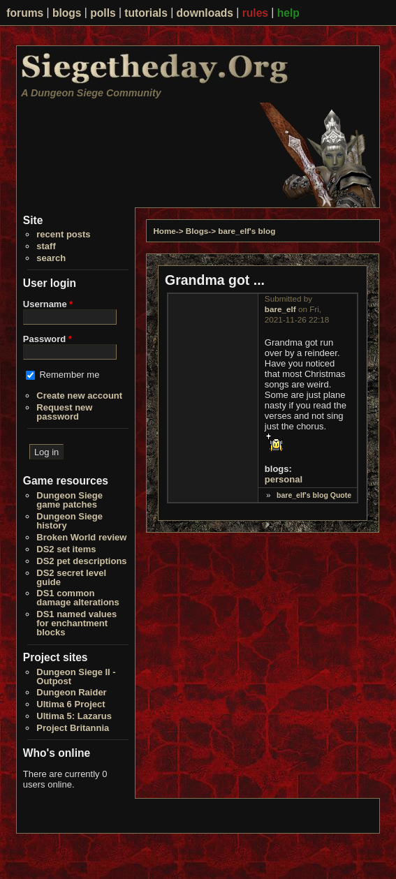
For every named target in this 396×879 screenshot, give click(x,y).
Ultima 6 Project (70, 704)
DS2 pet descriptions (81, 561)
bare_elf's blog (246, 230)
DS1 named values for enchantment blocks (76, 623)
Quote (340, 495)
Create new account (79, 395)
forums (24, 13)
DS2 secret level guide (71, 577)
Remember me (69, 374)
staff (45, 246)
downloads (205, 13)
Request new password (64, 412)
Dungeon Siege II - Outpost (75, 676)
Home (164, 230)
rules (255, 13)
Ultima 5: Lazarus (74, 716)
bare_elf (280, 308)
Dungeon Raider (71, 692)
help (288, 13)
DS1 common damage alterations (77, 597)
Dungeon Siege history (69, 521)
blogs (67, 13)
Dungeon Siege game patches (69, 500)
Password (47, 339)
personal (283, 479)
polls (102, 13)
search (51, 258)
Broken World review (81, 537)
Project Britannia (72, 728)
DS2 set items (66, 549)
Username (48, 304)
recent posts (63, 234)
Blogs (197, 230)
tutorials (146, 13)
